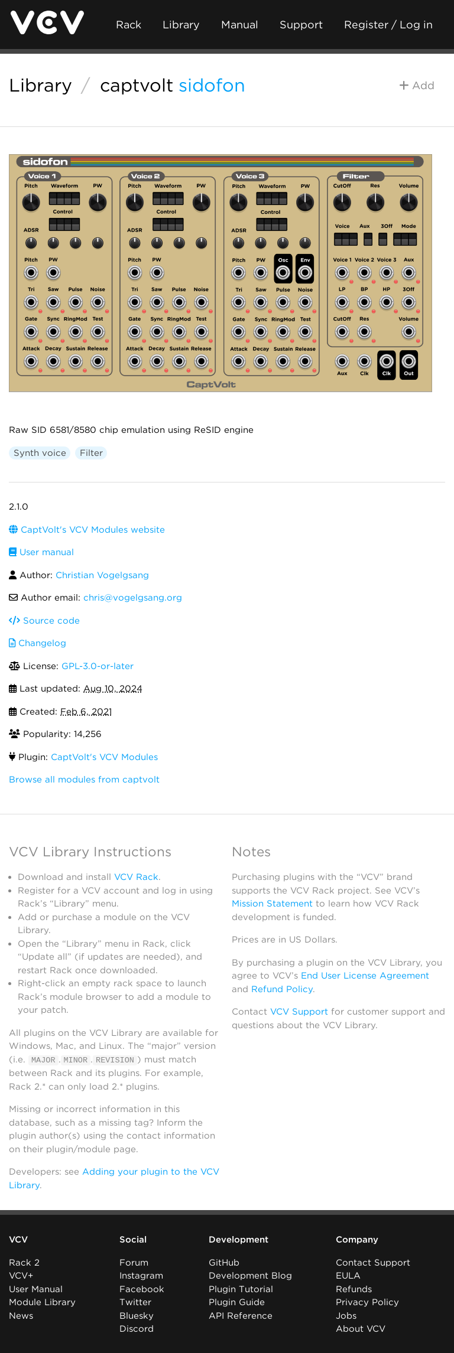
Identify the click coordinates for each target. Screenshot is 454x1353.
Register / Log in (388, 24)
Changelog (37, 643)
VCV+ (21, 1275)
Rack (128, 24)
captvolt (136, 85)
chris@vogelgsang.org (132, 597)
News (21, 1315)
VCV (18, 1239)
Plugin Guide (237, 1302)
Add (416, 85)
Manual (239, 24)
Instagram (141, 1275)
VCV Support (299, 1011)
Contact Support (373, 1262)
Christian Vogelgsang (102, 575)
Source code (44, 620)
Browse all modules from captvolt (84, 779)
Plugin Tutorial (241, 1288)
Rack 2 (24, 1262)
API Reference (241, 1315)
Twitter (135, 1302)
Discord (136, 1328)
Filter (91, 453)
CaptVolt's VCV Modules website (87, 529)
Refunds (354, 1288)
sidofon (212, 85)
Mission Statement (272, 903)
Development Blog (250, 1275)
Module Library (42, 1302)
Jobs (346, 1315)
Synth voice (40, 453)
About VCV (360, 1328)
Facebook (141, 1288)
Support (301, 24)
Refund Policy (282, 989)
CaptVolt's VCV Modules (104, 757)
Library (181, 24)
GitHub (224, 1262)
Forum (133, 1262)
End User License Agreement (365, 975)
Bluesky (136, 1315)
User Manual (36, 1288)
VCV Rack (136, 877)
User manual (41, 552)
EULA (348, 1275)
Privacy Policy (367, 1302)
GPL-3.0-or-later (97, 666)
